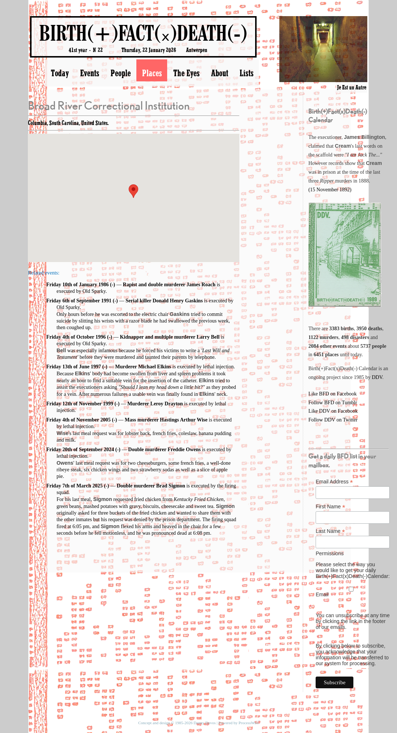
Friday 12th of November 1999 (79, 403)
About (219, 73)
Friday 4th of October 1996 (76, 337)
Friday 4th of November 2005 (78, 420)
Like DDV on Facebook (333, 411)
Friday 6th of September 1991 (78, 300)
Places (152, 73)
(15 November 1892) (329, 189)
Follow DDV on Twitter (332, 420)
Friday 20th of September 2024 (80, 449)
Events (89, 73)
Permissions (329, 553)
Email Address (334, 481)
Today (60, 73)
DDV (377, 377)
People (120, 73)
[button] (133, 191)
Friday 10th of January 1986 (77, 284)
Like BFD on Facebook (332, 394)
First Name (330, 506)
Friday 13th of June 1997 (73, 366)
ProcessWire (249, 723)
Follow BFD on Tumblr (332, 402)
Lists (246, 73)
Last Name (330, 531)
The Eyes (186, 73)
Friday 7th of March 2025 (74, 486)
